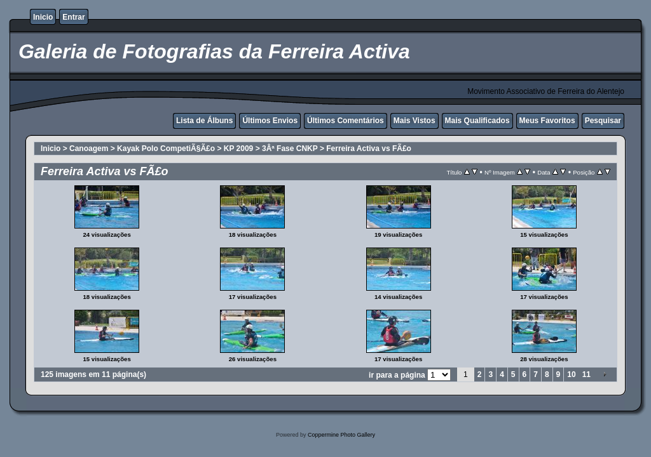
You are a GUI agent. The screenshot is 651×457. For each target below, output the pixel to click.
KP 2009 (238, 148)
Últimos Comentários (345, 120)
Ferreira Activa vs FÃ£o (368, 148)
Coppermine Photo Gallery (341, 435)
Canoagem (88, 148)
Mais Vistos (414, 120)
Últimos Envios (270, 120)
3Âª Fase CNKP (290, 148)
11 (586, 374)
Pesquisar (603, 120)
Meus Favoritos (547, 120)
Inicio (43, 17)
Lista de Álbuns (204, 120)
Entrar (73, 17)
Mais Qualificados (477, 120)
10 (571, 374)
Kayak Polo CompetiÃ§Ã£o (166, 148)
